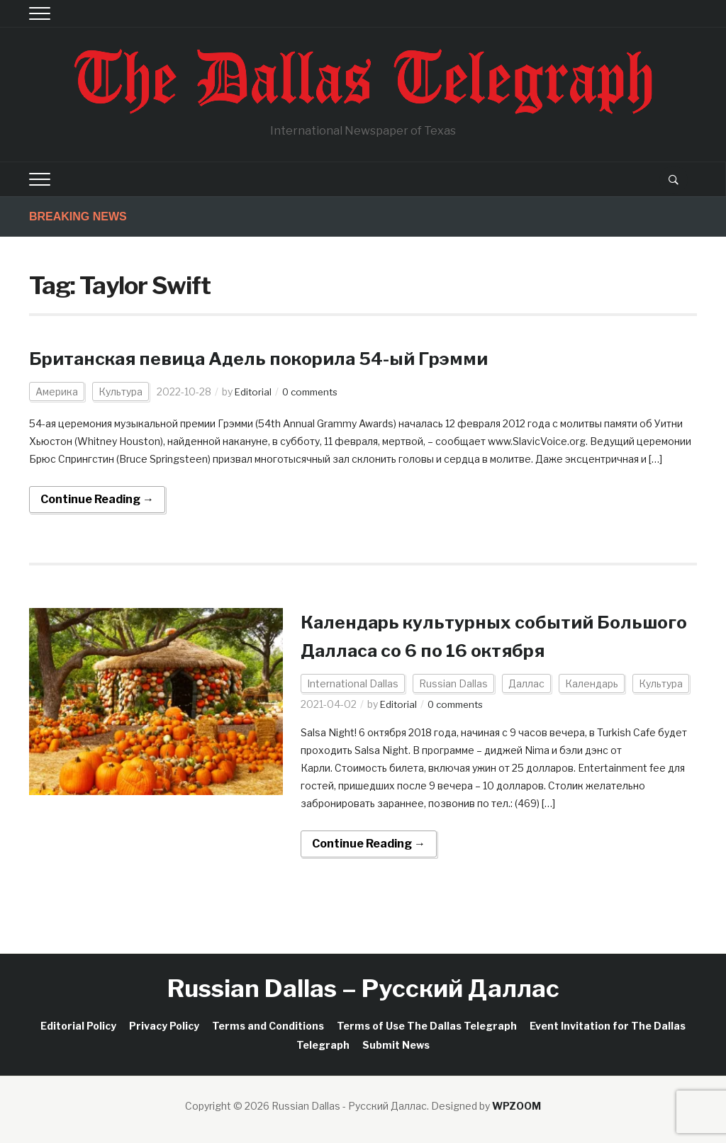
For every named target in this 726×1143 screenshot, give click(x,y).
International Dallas (352, 683)
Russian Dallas (453, 683)
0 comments (314, 391)
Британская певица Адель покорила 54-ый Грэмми (289, 358)
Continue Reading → (97, 499)
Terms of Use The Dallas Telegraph (427, 1026)
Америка (56, 391)
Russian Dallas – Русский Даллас (363, 988)
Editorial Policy (78, 1026)
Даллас (526, 683)
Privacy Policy (164, 1026)
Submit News (396, 1045)
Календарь (591, 683)
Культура (121, 391)
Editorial (254, 391)
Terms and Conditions (268, 1026)
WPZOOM (516, 1106)
